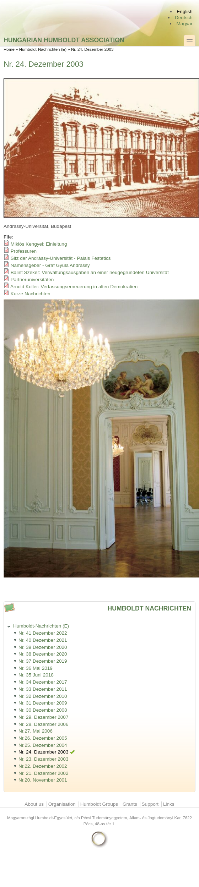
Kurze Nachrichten (30, 293)
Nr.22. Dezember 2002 (42, 766)
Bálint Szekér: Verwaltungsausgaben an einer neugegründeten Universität (90, 272)
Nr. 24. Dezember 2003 (43, 752)
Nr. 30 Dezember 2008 (42, 710)
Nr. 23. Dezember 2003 (43, 759)
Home (9, 49)
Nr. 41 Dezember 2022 (42, 633)
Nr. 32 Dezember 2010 (42, 696)
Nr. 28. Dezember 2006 (43, 724)
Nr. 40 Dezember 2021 (42, 640)
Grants (130, 804)
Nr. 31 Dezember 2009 (42, 703)
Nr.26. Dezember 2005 (42, 738)
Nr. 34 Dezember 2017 (42, 682)
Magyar (185, 23)
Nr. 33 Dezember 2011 (42, 689)
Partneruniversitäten (32, 279)
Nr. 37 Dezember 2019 (42, 661)
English (185, 11)
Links (168, 804)
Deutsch (184, 17)
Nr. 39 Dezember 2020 (42, 647)
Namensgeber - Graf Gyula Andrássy (50, 265)
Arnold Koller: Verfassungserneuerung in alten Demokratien (74, 286)
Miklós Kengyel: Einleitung (39, 244)
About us (34, 804)
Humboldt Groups (99, 804)
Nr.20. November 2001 (42, 780)
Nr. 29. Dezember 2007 (43, 717)
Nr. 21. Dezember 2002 (43, 773)
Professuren (24, 251)
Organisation (62, 804)
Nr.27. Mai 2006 (35, 731)
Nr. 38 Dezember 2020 (42, 654)
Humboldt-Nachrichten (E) (42, 49)
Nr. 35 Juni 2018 (36, 675)
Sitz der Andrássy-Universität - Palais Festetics (61, 258)
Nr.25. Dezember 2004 (42, 745)
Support (150, 804)
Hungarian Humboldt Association (64, 40)
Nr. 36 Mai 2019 (35, 668)
